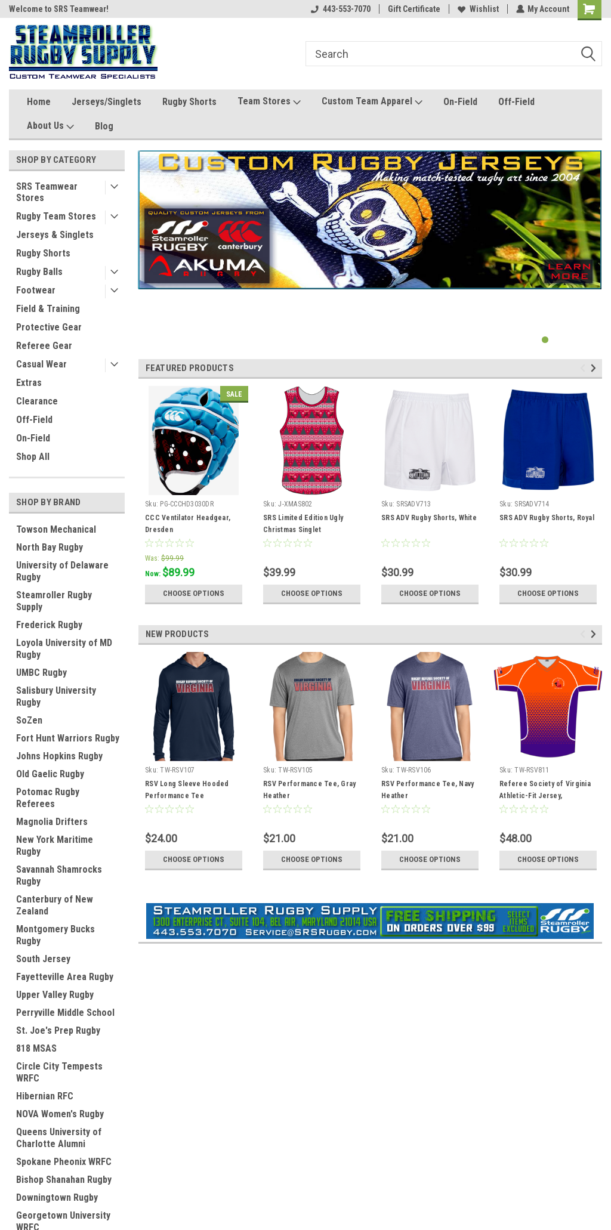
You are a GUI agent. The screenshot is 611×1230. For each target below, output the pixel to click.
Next (595, 368)
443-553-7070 (340, 9)
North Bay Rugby (49, 547)
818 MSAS (36, 1048)
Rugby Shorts (189, 101)
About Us (50, 126)
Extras (29, 382)
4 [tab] (581, 339)
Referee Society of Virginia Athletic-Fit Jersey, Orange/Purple (545, 796)
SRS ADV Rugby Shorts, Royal (546, 518)
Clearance (37, 401)
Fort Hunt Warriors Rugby (67, 738)
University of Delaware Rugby (62, 571)
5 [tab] (593, 339)
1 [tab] (545, 339)
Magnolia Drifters (52, 821)
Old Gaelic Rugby (50, 774)
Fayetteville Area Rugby (64, 976)
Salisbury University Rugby (56, 696)
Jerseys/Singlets (106, 101)
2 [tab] (557, 339)
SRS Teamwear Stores (47, 192)
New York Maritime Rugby (54, 845)
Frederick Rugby (49, 625)
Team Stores (269, 101)
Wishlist (477, 9)
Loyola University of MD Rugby (64, 648)
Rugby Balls (39, 271)
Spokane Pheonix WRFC (64, 1161)
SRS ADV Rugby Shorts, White (429, 518)
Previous (584, 368)
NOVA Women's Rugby (60, 1114)
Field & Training (48, 308)
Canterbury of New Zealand (54, 905)
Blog (104, 126)
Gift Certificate (413, 9)
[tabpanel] (370, 219)
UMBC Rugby (41, 672)
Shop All (33, 456)
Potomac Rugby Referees (47, 797)
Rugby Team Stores (56, 216)
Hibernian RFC (44, 1096)
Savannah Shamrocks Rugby (59, 875)
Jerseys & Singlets (55, 234)
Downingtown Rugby (57, 1197)
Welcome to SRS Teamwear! (59, 9)
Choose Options (194, 593)
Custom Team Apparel (372, 101)
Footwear (35, 290)
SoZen (29, 720)
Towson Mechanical (56, 529)
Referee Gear (44, 345)
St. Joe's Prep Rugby (58, 1030)
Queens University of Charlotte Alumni (58, 1137)
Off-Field (516, 101)
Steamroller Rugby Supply (54, 601)
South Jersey (43, 959)
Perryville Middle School (65, 1012)
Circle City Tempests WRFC (59, 1072)
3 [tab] (569, 339)
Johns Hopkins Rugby (59, 756)
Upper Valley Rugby (55, 994)
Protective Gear (49, 327)
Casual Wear (41, 364)
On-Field (460, 101)
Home (39, 101)
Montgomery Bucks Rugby (55, 935)
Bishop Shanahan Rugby (64, 1179)
